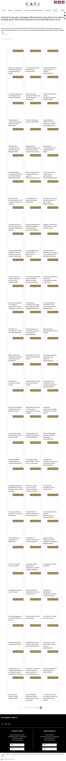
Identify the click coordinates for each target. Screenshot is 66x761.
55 (28, 707)
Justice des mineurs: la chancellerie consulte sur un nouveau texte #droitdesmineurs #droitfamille (32, 332)
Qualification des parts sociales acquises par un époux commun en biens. (32, 644)
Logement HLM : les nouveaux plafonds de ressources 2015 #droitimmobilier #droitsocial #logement (15, 280)
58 (36, 707)
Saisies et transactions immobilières (34, 10)
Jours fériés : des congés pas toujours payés (49, 617)
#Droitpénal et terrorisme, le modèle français (14, 383)
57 (33, 707)
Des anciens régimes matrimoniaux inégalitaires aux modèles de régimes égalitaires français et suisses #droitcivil (33, 568)
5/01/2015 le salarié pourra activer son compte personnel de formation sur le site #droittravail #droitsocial (33, 489)
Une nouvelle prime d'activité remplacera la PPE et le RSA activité (32, 513)
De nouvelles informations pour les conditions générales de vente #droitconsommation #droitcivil (33, 280)
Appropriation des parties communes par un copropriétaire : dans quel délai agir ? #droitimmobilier (33, 410)
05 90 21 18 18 (18, 738)
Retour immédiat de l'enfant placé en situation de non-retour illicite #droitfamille (15, 357)
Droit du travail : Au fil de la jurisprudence (32, 617)
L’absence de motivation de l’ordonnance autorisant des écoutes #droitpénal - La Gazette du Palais (15, 306)
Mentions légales (59, 754)
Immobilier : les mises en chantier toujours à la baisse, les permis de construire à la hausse (32, 671)
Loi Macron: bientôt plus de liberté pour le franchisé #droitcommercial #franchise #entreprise (50, 71)
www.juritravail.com (11, 24)
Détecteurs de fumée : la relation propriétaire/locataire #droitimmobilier (49, 96)
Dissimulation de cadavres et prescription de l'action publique (32, 539)
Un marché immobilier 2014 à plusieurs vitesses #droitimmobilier (15, 435)
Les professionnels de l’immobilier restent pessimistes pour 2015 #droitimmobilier (49, 305)
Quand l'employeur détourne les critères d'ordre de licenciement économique (32, 697)
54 (26, 707)
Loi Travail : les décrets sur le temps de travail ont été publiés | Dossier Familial (50, 697)
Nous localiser (18, 749)
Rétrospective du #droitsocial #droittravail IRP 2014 (50, 330)
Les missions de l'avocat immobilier (49, 565)
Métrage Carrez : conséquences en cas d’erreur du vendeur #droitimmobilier (14, 148)
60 (41, 707)
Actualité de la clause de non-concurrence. (15, 591)
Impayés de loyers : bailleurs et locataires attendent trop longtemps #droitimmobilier (50, 540)
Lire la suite (4, 34)
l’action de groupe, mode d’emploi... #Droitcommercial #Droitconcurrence (50, 514)
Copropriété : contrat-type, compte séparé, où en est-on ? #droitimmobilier (49, 645)
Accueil (3, 10)
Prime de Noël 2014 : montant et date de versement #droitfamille (15, 461)
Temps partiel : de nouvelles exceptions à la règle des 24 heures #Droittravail (15, 122)
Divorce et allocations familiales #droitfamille (32, 121)
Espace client (55, 2)
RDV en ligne (63, 2)
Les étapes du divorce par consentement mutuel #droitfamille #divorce (15, 95)
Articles (3, 756)
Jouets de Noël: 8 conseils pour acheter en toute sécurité (33, 383)
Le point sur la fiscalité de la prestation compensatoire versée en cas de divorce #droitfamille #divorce (50, 280)
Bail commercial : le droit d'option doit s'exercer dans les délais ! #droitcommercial (50, 201)
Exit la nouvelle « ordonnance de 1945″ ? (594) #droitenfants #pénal (50, 148)
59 (38, 707)
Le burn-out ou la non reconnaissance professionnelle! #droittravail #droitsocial (50, 174)
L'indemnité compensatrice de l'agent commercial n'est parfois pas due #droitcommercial (50, 410)
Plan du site (52, 754)
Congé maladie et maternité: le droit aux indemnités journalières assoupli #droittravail (49, 122)
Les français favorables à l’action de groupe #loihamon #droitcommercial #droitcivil (50, 358)
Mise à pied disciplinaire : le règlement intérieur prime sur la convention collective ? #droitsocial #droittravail (15, 254)
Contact (62, 10)
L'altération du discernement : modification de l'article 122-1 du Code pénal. (49, 592)
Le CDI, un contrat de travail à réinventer (14, 565)
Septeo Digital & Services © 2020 (7, 759)
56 (31, 707)
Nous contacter (18, 745)
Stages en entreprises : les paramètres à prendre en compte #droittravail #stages (15, 70)
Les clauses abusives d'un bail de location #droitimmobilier (33, 69)
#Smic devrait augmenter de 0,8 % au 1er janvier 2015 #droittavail (15, 409)
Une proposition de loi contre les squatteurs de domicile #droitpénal (32, 435)
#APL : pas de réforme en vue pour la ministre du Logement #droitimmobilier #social (32, 174)
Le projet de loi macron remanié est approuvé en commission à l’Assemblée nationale (16, 227)
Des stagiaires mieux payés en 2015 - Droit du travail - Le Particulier (32, 461)
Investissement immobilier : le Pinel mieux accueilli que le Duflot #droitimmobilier (50, 462)
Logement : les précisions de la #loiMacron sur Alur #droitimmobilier (50, 226)
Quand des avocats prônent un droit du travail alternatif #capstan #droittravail (33, 96)
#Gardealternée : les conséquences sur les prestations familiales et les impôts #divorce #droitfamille (49, 384)
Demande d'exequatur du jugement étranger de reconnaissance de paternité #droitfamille (32, 227)
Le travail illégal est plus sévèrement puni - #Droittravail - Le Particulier (32, 253)
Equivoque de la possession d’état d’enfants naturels (13, 696)
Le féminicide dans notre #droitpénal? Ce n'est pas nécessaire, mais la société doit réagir (16, 488)
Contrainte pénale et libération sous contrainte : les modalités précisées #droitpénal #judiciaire (50, 253)
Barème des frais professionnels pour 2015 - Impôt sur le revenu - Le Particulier (15, 201)
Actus (55, 10)
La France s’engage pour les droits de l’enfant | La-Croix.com (15, 618)
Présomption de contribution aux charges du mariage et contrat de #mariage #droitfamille (32, 305)
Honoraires (48, 10)
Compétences (18, 10)
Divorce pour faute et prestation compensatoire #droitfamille (16, 513)
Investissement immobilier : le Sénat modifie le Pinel (48, 487)
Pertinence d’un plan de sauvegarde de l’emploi (15, 643)
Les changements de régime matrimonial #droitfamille (31, 200)
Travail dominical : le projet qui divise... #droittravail (14, 539)
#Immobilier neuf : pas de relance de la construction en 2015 (33, 356)
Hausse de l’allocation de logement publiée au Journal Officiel (50, 670)
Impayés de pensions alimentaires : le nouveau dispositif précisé (32, 591)
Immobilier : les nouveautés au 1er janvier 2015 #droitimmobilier (15, 330)
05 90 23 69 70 (51, 738)
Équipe (10, 10)
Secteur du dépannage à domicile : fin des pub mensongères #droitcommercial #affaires (49, 437)
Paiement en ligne (59, 2)
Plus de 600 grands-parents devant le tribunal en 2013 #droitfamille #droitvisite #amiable (15, 174)
